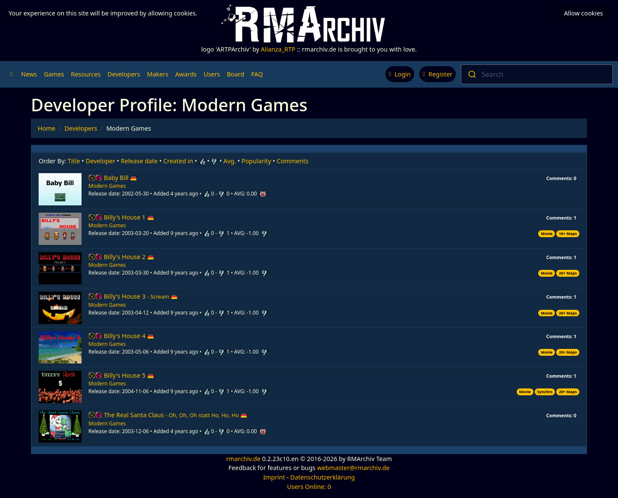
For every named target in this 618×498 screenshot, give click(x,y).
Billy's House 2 (129, 257)
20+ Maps (568, 273)
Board (236, 74)
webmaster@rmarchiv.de (353, 468)
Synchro (545, 391)
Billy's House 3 (141, 296)
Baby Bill (120, 178)
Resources (85, 74)
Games (54, 74)
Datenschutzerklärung (322, 477)
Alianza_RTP (278, 49)
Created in (178, 161)
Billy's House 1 (129, 217)
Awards (186, 74)
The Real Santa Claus (175, 415)
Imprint (274, 477)
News (29, 74)
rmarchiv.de (243, 459)
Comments (293, 161)
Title (74, 161)
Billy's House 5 (129, 375)
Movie (546, 233)
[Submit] (471, 74)
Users (211, 74)
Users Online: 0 (309, 487)
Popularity (256, 161)
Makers (157, 74)
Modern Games (107, 185)
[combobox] (537, 74)
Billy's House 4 (129, 336)
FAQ (257, 74)
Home (46, 128)
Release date (139, 161)
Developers (123, 74)
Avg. (230, 161)
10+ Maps (568, 233)
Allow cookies (583, 13)
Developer (100, 161)
